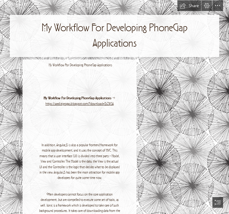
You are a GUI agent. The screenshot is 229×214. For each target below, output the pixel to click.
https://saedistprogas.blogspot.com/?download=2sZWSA (79, 103)
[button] (189, 5)
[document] (114, 107)
